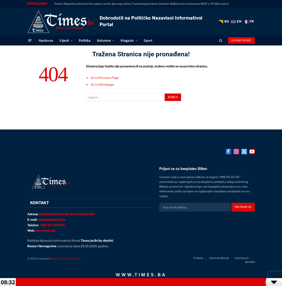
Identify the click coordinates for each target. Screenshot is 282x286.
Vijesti (64, 40)
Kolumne (104, 40)
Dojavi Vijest (241, 40)
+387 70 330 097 (52, 225)
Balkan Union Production (65, 258)
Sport (148, 40)
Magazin (127, 40)
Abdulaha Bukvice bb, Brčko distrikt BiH (67, 214)
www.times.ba (45, 230)
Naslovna (46, 40)
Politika (85, 40)
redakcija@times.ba (51, 220)
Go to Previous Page (105, 78)
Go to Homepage (102, 84)
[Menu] (30, 40)
